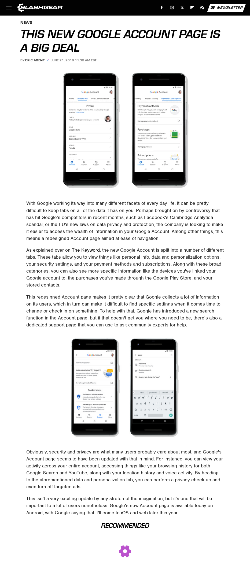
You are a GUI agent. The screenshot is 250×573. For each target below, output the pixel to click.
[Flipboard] (192, 7)
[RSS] (202, 7)
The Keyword (86, 250)
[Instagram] (172, 7)
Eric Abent (35, 60)
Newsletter (226, 7)
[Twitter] (182, 7)
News (26, 23)
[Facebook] (162, 7)
